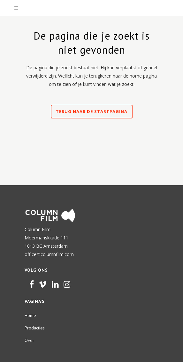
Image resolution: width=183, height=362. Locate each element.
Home (30, 315)
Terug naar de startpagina (91, 111)
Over (29, 340)
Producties (35, 328)
